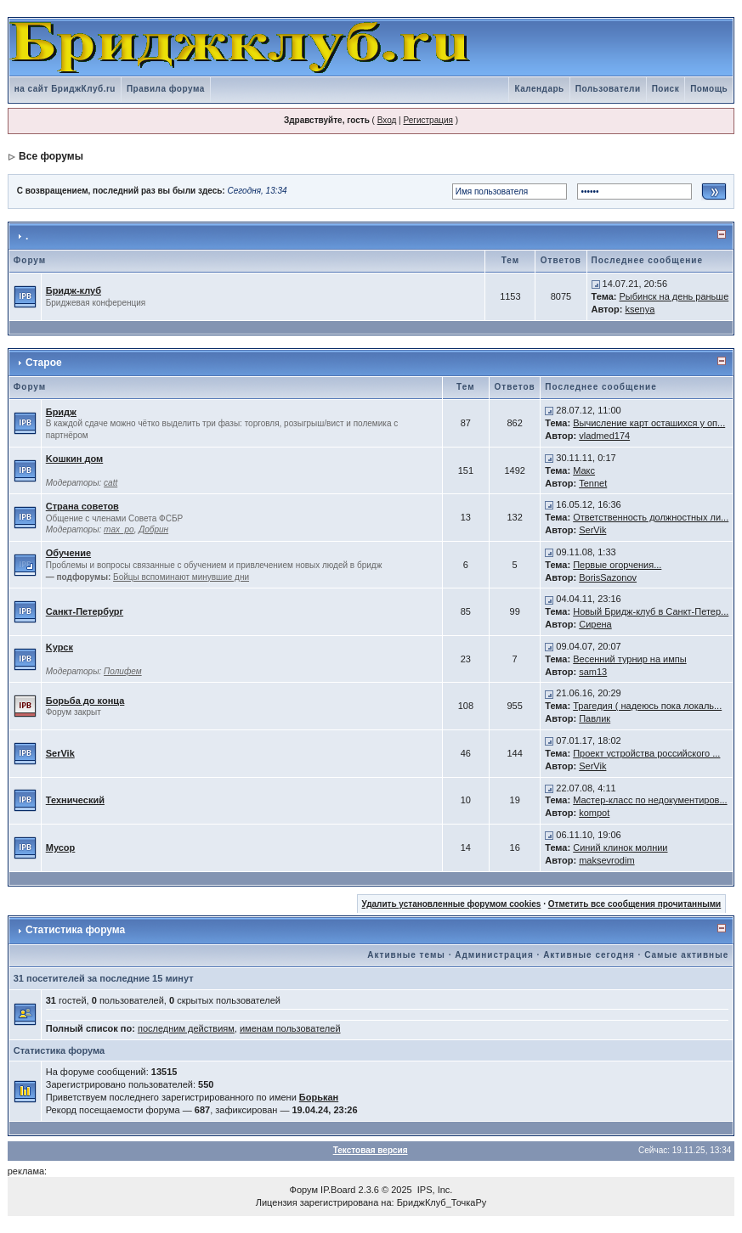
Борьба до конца (85, 700)
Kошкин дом (75, 458)
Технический (75, 800)
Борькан (318, 1097)
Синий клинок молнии (620, 847)
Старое (43, 363)
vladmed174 (604, 436)
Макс (584, 470)
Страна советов (82, 506)
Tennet (593, 483)
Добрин (153, 529)
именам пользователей (290, 1028)
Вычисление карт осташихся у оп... (649, 423)
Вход (387, 120)
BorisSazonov (608, 577)
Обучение (68, 553)
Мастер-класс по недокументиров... (650, 800)
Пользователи (608, 88)
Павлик (594, 718)
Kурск (59, 647)
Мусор (61, 847)
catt (110, 482)
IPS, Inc (433, 1190)
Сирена (595, 624)
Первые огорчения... (617, 565)
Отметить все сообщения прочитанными (635, 904)
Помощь (709, 88)
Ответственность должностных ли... (650, 517)
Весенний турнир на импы (629, 659)
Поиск (666, 88)
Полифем (123, 671)
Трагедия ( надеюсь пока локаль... (647, 706)
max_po (119, 529)
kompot (594, 813)
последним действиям (186, 1028)
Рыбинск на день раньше (673, 296)
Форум (304, 1190)
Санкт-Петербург (84, 611)
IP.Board (337, 1190)
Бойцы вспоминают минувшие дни (181, 577)
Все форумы (51, 156)
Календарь (539, 88)
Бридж (61, 412)
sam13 (593, 672)
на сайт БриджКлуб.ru (65, 88)
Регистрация (427, 120)
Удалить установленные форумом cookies (451, 904)
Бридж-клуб (73, 290)
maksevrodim (606, 860)
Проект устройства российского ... (646, 753)
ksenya (639, 309)
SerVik (592, 530)
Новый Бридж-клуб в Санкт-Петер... (650, 611)
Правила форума (166, 88)
